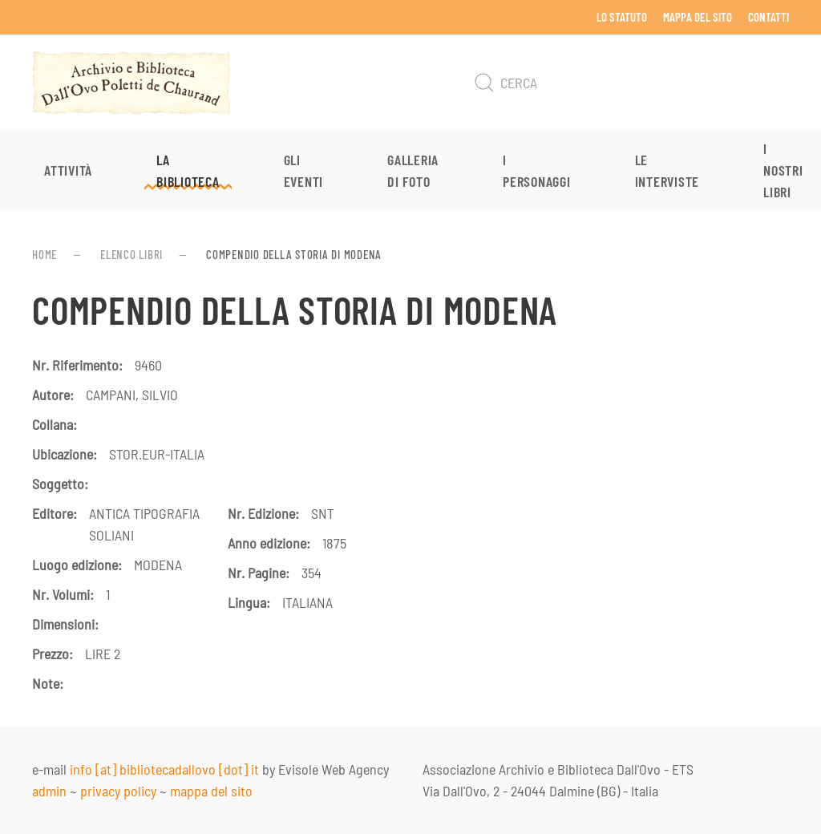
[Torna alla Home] (131, 83)
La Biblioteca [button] (188, 170)
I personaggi (537, 170)
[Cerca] (628, 83)
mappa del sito (211, 791)
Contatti (768, 17)
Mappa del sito (697, 17)
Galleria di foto (413, 170)
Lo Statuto (622, 17)
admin (49, 791)
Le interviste (667, 170)
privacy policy (118, 791)
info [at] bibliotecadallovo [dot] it (164, 769)
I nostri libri (783, 170)
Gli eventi (304, 170)
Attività (68, 170)
